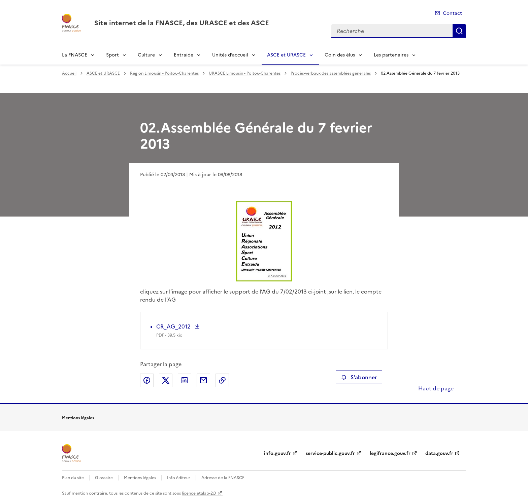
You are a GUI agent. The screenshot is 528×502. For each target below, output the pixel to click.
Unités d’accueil (230, 55)
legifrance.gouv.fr (390, 453)
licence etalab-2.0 (199, 493)
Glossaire (104, 478)
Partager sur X (165, 380)
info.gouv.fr (277, 453)
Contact (452, 13)
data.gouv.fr (439, 453)
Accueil (69, 73)
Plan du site (73, 478)
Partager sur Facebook (147, 380)
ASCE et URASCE (286, 55)
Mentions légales (140, 478)
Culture (146, 55)
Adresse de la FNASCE (222, 478)
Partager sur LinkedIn (184, 380)
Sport (112, 55)
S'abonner (358, 377)
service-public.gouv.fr (330, 453)
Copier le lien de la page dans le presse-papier (222, 380)
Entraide (183, 55)
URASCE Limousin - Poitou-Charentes (244, 73)
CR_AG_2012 (174, 326)
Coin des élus (340, 55)
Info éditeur (178, 478)
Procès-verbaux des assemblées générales (331, 73)
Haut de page (435, 388)
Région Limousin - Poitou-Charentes (164, 73)
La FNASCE (74, 55)
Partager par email (203, 380)
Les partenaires (391, 55)
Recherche (459, 31)
